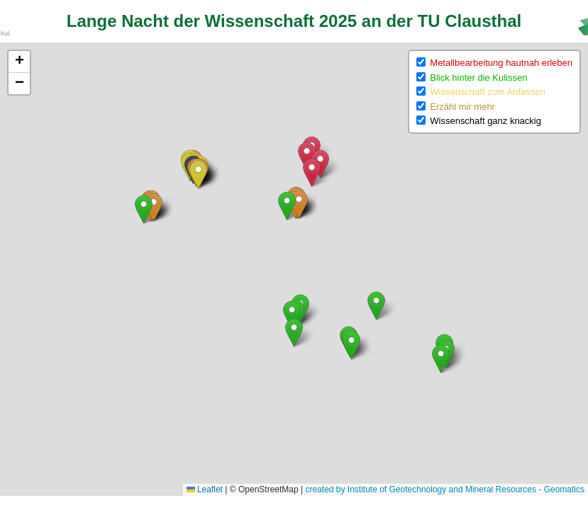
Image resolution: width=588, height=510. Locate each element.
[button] (307, 156)
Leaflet (205, 489)
